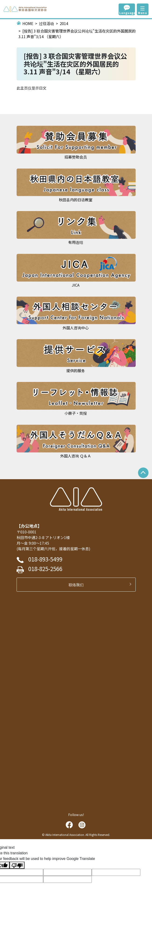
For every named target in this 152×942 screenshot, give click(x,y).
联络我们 (78, 584)
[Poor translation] (17, 865)
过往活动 (46, 23)
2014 (64, 23)
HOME (27, 23)
